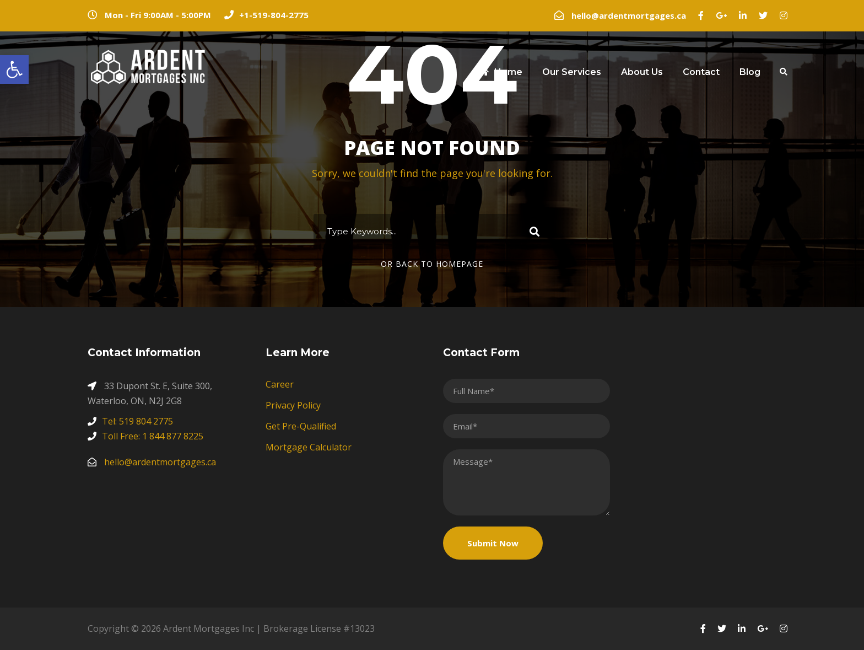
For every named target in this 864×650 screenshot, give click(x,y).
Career (280, 384)
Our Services (571, 72)
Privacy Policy (293, 405)
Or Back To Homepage (432, 264)
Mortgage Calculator (309, 447)
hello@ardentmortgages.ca (628, 15)
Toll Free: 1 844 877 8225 (152, 436)
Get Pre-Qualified (301, 426)
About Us (642, 72)
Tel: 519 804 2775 (137, 421)
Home (500, 72)
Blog (749, 72)
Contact (701, 72)
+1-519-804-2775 (274, 14)
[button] (14, 69)
